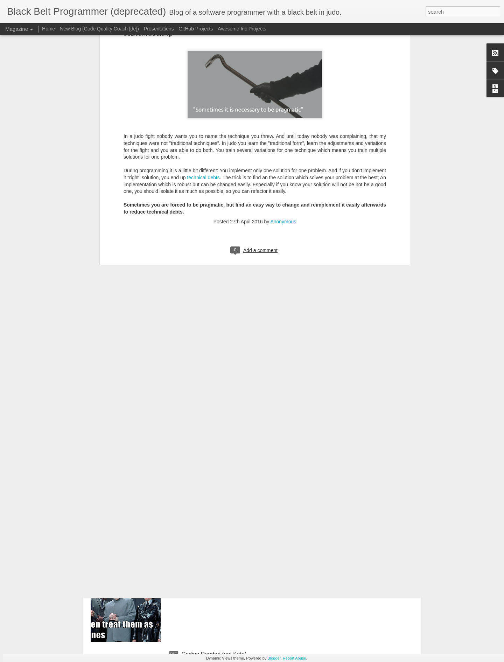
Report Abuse (294, 658)
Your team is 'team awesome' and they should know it (248, 495)
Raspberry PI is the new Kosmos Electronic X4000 (244, 416)
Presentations (159, 29)
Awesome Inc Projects (242, 29)
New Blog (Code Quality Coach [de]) (99, 29)
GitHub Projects (195, 29)
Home (48, 29)
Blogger (273, 658)
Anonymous (283, 75)
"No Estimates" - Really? (212, 575)
